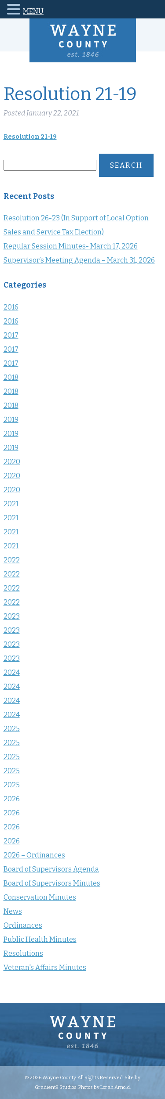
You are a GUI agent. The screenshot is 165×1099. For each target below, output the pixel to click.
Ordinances (23, 925)
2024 (12, 672)
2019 (11, 419)
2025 (12, 728)
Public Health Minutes (40, 939)
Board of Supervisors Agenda (51, 869)
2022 (12, 560)
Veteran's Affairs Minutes (45, 967)
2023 (12, 616)
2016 (11, 307)
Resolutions (23, 953)
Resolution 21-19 (30, 137)
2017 (11, 335)
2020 (12, 462)
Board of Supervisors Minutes (52, 883)
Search (126, 165)
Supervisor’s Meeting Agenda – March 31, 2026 (79, 260)
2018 (11, 377)
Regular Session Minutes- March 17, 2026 (71, 246)
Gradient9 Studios (56, 1087)
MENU (33, 11)
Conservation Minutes (40, 897)
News (13, 911)
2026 (12, 799)
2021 (11, 504)
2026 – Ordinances (34, 855)
